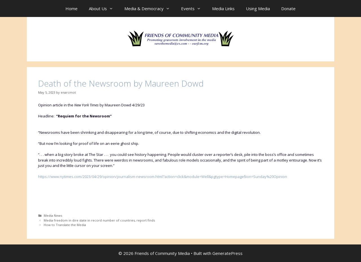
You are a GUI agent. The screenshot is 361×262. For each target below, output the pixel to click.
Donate (288, 8)
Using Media (258, 8)
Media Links (223, 8)
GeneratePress (227, 253)
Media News (53, 215)
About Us (104, 8)
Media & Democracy (149, 8)
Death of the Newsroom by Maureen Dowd (121, 83)
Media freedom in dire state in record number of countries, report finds (99, 220)
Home (71, 8)
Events (193, 8)
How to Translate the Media (65, 225)
